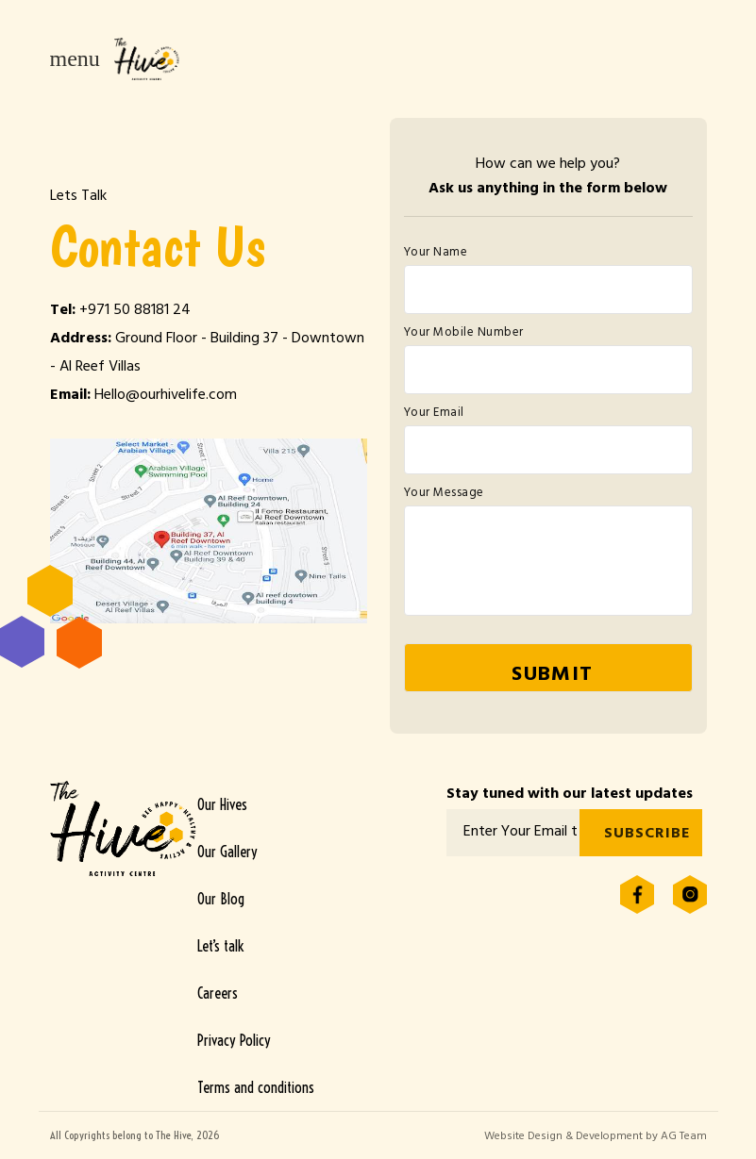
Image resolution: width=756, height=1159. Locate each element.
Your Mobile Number (464, 334)
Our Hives (222, 804)
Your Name (436, 253)
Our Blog (220, 898)
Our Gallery (227, 851)
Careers (217, 993)
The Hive (147, 59)
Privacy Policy (234, 1040)
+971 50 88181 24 (135, 311)
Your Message (444, 494)
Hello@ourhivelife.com (165, 396)
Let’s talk (220, 945)
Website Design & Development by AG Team (595, 1137)
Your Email (434, 414)
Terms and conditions (255, 1087)
